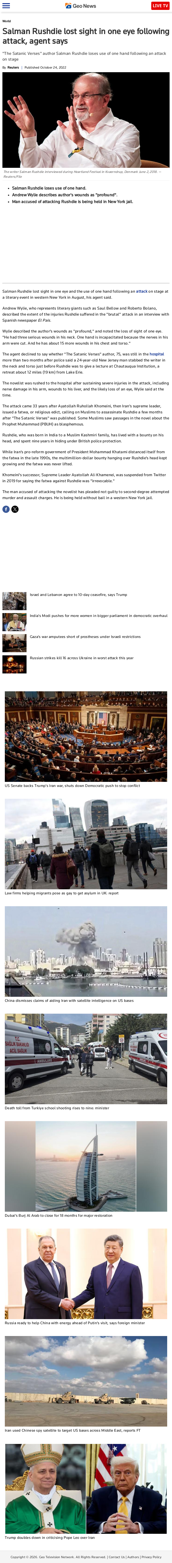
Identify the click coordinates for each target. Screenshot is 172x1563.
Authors (133, 1557)
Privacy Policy (151, 1557)
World (6, 21)
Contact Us (117, 1557)
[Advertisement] (86, 243)
